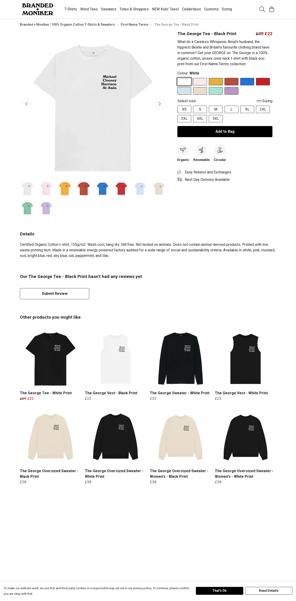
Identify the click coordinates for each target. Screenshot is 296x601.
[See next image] (159, 103)
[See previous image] (26, 103)
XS (184, 109)
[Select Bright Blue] (247, 81)
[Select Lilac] (231, 91)
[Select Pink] (200, 81)
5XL (216, 118)
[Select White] (184, 81)
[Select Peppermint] (216, 91)
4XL (200, 118)
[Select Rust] (231, 81)
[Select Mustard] (216, 81)
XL (247, 109)
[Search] (262, 9)
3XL (184, 118)
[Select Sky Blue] (184, 91)
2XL (263, 109)
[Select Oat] (200, 91)
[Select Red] (263, 81)
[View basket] (271, 9)
